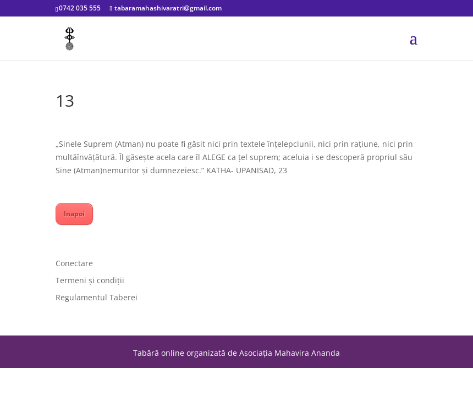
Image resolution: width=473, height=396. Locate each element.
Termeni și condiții (90, 280)
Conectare (74, 263)
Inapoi (74, 213)
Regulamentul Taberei (97, 297)
